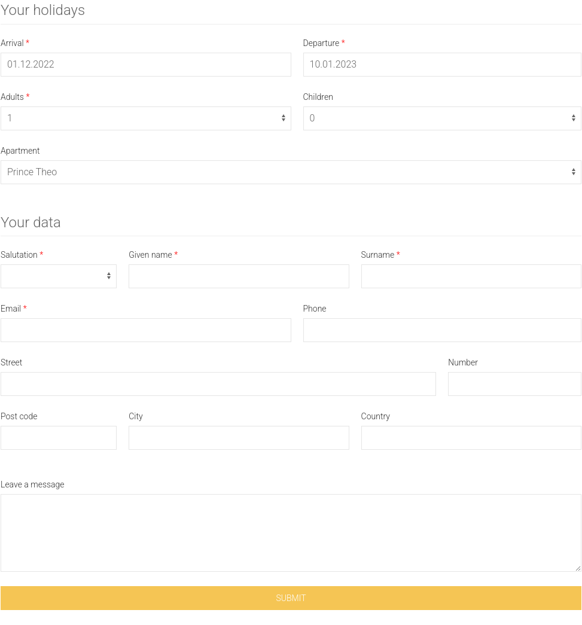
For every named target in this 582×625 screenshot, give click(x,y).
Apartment (20, 151)
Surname (378, 255)
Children (318, 97)
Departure (321, 43)
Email (11, 308)
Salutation (19, 255)
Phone (315, 308)
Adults (12, 97)
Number (463, 362)
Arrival (12, 43)
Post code (19, 416)
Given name (150, 255)
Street (11, 362)
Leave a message (33, 484)
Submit (291, 598)
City (135, 416)
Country (375, 416)
